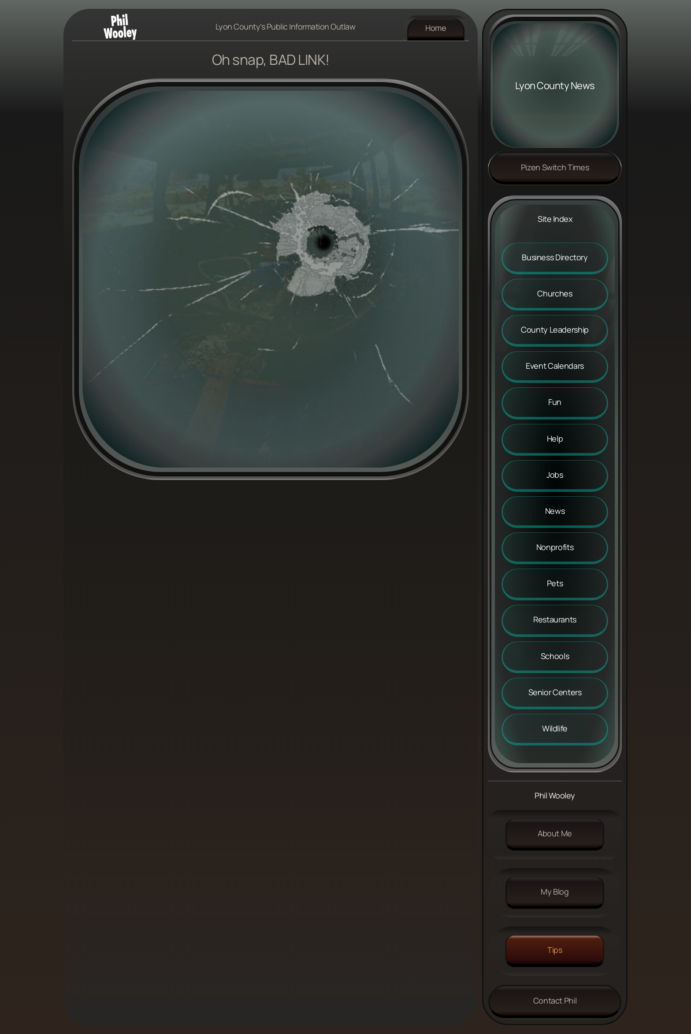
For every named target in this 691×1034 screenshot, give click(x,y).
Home (435, 27)
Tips (554, 949)
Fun (554, 402)
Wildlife (555, 728)
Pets (555, 583)
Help (555, 438)
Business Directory (555, 257)
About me (555, 833)
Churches (554, 293)
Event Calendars (555, 365)
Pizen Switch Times (555, 167)
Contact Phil (555, 1000)
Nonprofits (554, 547)
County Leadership (555, 329)
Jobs (554, 474)
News (555, 511)
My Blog (554, 891)
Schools (555, 656)
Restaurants (554, 619)
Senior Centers (555, 692)
